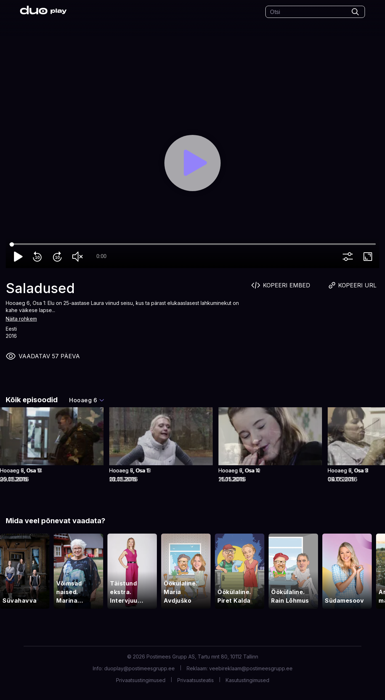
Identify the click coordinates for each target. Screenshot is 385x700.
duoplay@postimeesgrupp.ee (139, 668)
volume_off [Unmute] (78, 256)
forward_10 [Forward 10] (58, 256)
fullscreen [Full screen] (369, 256)
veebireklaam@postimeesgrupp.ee (251, 668)
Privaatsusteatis (195, 680)
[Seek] (192, 244)
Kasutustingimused (247, 680)
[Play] (192, 163)
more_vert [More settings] (349, 256)
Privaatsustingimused (140, 680)
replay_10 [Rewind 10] (38, 256)
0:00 (101, 256)
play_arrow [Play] (18, 256)
